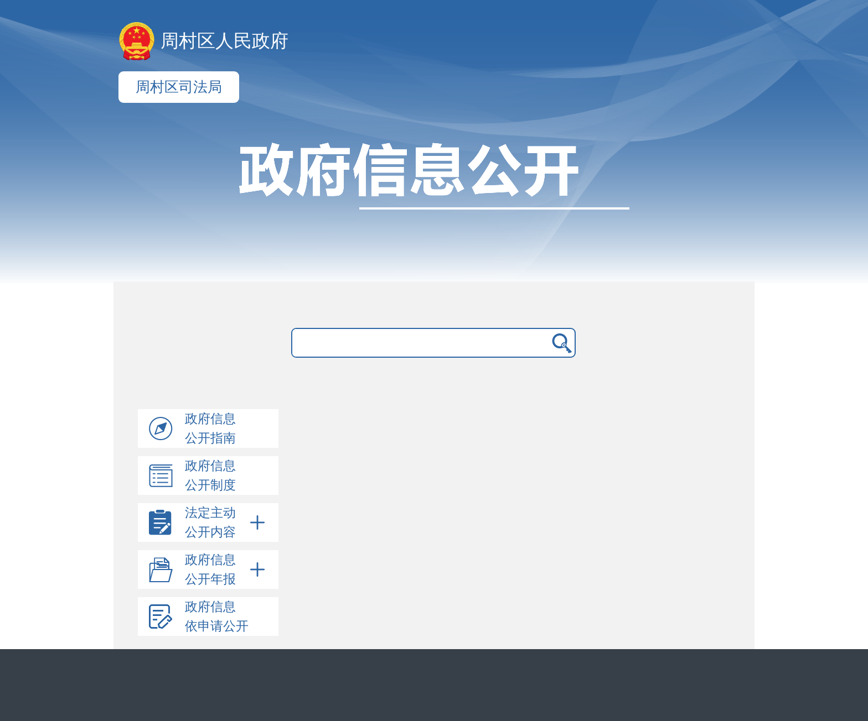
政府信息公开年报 (227, 569)
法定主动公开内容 (227, 522)
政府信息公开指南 (210, 428)
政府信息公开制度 (210, 475)
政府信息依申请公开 (217, 616)
